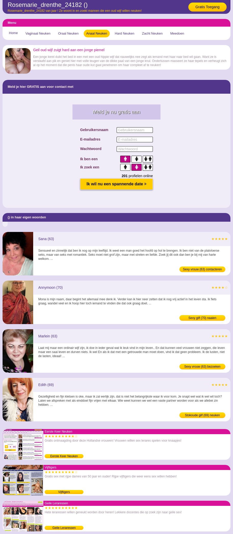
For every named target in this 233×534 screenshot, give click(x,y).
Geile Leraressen (64, 528)
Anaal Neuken (96, 33)
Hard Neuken (124, 33)
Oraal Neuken (68, 33)
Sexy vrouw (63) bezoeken (202, 366)
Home (13, 33)
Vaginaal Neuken (38, 33)
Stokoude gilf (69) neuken (202, 415)
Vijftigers (64, 492)
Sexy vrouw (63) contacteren (202, 269)
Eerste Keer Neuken (64, 456)
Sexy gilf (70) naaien (202, 318)
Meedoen (177, 33)
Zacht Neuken (152, 33)
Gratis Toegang (207, 7)
